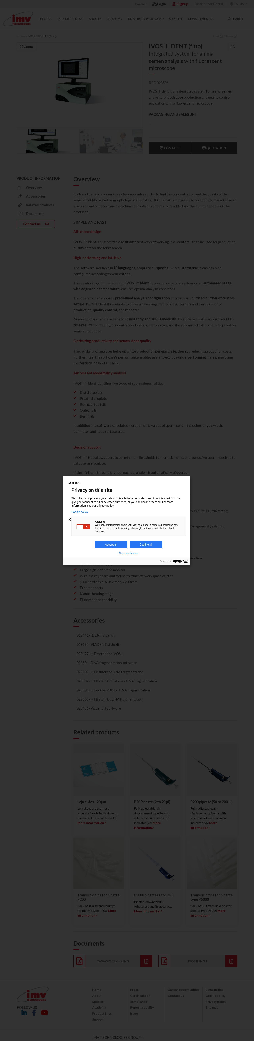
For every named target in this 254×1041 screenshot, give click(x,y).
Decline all (146, 544)
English (74, 482)
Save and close (128, 553)
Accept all (111, 544)
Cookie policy (79, 512)
